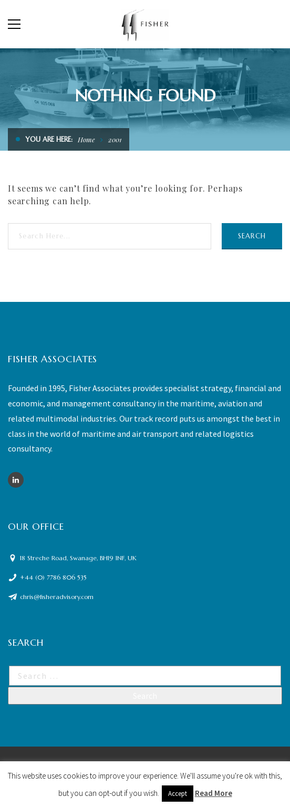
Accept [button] (177, 793)
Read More (213, 793)
